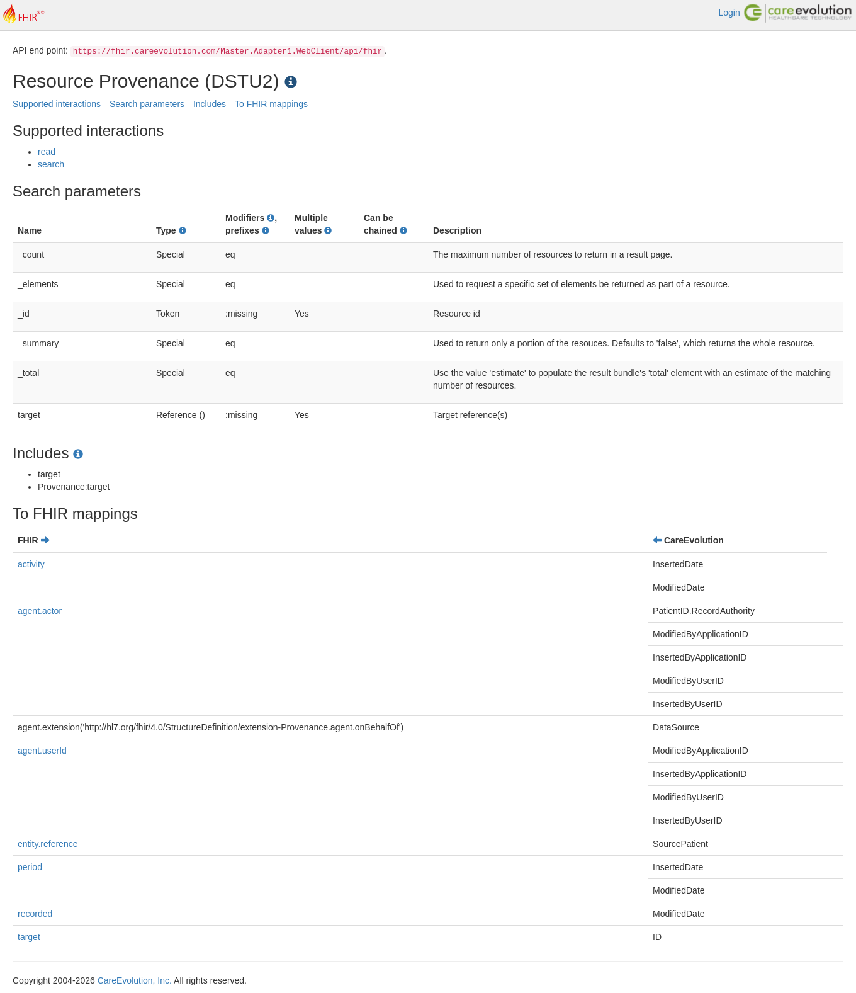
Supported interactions (57, 104)
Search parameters (147, 104)
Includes (209, 104)
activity (31, 564)
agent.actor (40, 611)
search (51, 164)
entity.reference (47, 844)
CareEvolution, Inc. (135, 980)
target (29, 937)
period (30, 867)
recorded (35, 914)
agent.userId (42, 751)
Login (729, 13)
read (46, 152)
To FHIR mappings (271, 104)
